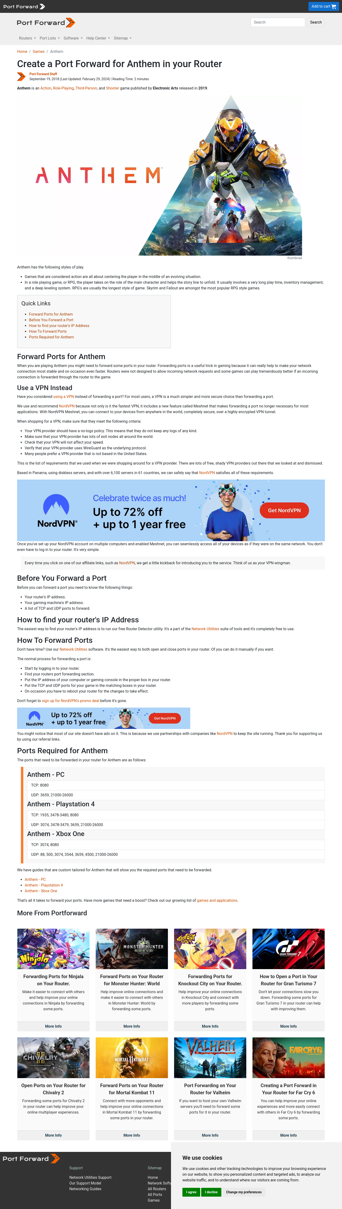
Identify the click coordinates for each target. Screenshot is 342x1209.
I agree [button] (191, 1192)
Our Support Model (85, 1183)
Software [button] (72, 38)
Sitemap (155, 1168)
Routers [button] (26, 38)
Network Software (163, 1183)
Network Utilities (205, 629)
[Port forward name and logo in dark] (46, 22)
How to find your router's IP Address (59, 325)
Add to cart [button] (324, 6)
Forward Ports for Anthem (51, 314)
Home (22, 51)
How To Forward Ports (48, 331)
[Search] (278, 22)
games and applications (217, 900)
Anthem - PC (35, 879)
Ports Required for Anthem (51, 337)
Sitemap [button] (121, 38)
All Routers (157, 1189)
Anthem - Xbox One (41, 891)
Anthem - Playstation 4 (44, 885)
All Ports (155, 1194)
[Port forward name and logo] (24, 6)
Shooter (112, 88)
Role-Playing (63, 88)
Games (39, 51)
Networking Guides (85, 1189)
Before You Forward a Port (51, 320)
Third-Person (86, 88)
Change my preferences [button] (243, 1192)
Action (45, 88)
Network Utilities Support (90, 1177)
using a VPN (63, 396)
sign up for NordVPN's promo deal (70, 701)
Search (316, 22)
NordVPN (67, 406)
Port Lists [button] (48, 38)
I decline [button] (211, 1192)
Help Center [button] (96, 38)
